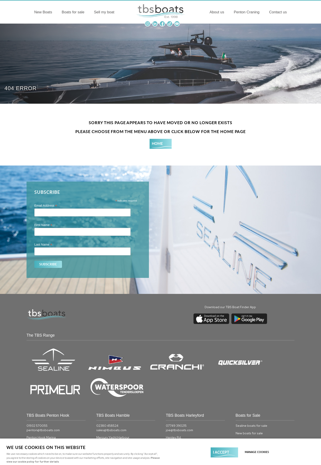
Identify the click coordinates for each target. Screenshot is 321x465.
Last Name (43, 245)
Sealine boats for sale (251, 395)
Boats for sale (59, 12)
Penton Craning (260, 12)
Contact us (292, 12)
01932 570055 (37, 395)
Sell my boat (91, 12)
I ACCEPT (221, 452)
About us (230, 12)
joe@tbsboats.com (179, 399)
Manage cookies (257, 452)
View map (33, 419)
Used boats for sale (250, 409)
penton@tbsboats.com (43, 399)
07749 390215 (176, 395)
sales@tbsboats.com (111, 399)
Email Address (45, 206)
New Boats (29, 12)
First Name (43, 225)
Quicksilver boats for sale (254, 424)
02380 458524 (107, 395)
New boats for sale (249, 402)
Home (157, 143)
